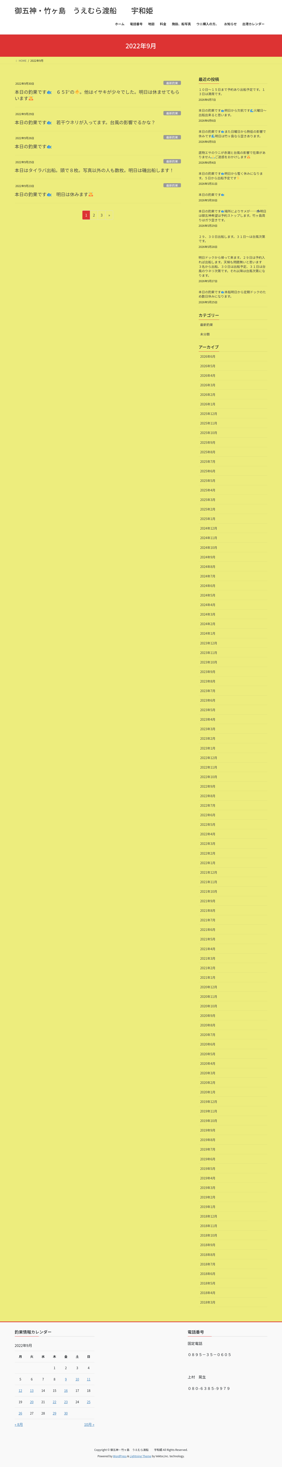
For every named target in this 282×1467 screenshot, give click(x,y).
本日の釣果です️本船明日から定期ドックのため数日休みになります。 (232, 294)
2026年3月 (208, 385)
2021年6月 (208, 929)
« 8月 (19, 1424)
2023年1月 (208, 748)
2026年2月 (208, 394)
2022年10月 (208, 776)
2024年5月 (208, 595)
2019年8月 (208, 1139)
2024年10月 (208, 547)
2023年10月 (208, 662)
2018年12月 (208, 1216)
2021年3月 (208, 958)
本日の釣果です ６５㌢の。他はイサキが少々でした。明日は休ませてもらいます (97, 95)
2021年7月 (208, 920)
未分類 (205, 334)
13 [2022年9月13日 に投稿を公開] (32, 1390)
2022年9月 (208, 786)
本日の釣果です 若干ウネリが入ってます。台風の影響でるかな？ (85, 122)
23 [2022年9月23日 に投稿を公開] (66, 1402)
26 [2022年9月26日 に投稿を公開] (20, 1413)
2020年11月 (208, 996)
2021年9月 (208, 901)
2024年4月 (208, 604)
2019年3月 (208, 1187)
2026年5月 (208, 366)
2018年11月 (208, 1225)
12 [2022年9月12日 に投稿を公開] (20, 1390)
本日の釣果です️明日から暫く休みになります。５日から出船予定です (231, 175)
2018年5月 (208, 1283)
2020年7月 (208, 1034)
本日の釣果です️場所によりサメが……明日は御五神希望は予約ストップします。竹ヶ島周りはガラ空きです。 (233, 215)
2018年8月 (208, 1254)
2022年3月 (208, 843)
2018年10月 (208, 1235)
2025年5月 (208, 480)
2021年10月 (208, 891)
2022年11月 (208, 767)
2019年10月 (208, 1120)
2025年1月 (208, 518)
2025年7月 (208, 461)
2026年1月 (208, 404)
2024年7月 (208, 576)
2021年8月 (208, 910)
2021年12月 (208, 872)
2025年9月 (208, 442)
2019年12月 (208, 1101)
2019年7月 (208, 1149)
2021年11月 (208, 882)
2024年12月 (208, 528)
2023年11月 (208, 652)
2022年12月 (208, 757)
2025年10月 (208, 432)
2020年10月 (208, 1006)
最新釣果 (172, 83)
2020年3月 (208, 1073)
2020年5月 (208, 1054)
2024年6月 (208, 585)
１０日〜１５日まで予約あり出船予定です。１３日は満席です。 (232, 91)
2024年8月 (208, 566)
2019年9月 (208, 1130)
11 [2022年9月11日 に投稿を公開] (89, 1379)
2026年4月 (208, 375)
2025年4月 (208, 490)
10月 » (89, 1424)
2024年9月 (208, 557)
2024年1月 (208, 633)
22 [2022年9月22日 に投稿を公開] (54, 1402)
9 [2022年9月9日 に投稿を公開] (66, 1379)
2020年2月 (208, 1082)
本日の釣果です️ (211, 194)
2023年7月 (208, 690)
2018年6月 (208, 1273)
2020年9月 (208, 1015)
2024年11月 (208, 537)
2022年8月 (208, 796)
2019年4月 (208, 1178)
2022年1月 (208, 862)
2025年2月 (208, 509)
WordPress (120, 1456)
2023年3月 (208, 729)
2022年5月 (208, 824)
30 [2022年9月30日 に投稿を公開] (66, 1413)
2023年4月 (208, 719)
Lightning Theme (140, 1456)
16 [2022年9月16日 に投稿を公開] (66, 1390)
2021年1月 (208, 977)
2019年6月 (208, 1159)
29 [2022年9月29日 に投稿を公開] (54, 1413)
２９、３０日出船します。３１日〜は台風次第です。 (232, 238)
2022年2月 (208, 853)
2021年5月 (208, 939)
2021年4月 (208, 949)
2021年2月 (208, 968)
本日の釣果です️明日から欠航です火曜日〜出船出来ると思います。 (233, 112)
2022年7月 (208, 805)
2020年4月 (208, 1063)
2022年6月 (208, 815)
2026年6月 (208, 356)
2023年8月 (208, 681)
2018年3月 (208, 1302)
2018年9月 (208, 1245)
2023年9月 (208, 671)
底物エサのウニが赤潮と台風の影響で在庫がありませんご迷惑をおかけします (232, 154)
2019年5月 (208, 1168)
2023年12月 (208, 643)
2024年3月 (208, 614)
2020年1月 (208, 1092)
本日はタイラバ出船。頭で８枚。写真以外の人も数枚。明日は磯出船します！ (94, 170)
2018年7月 (208, 1264)
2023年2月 (208, 738)
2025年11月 (208, 423)
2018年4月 (208, 1292)
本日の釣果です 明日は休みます (54, 194)
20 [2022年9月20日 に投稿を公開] (32, 1402)
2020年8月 (208, 1025)
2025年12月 (208, 413)
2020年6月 (208, 1044)
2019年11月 (208, 1111)
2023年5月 (208, 710)
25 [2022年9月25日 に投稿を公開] (89, 1402)
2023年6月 (208, 700)
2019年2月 (208, 1197)
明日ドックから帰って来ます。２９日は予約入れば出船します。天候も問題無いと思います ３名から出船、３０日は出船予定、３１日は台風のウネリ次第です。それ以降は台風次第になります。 (232, 266)
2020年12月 (208, 987)
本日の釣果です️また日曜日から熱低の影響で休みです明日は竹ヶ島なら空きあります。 (232, 133)
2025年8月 (208, 452)
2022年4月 (208, 834)
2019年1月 (208, 1206)
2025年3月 (208, 499)
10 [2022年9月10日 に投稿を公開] (77, 1379)
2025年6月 (208, 471)
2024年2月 (208, 623)
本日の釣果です (33, 146)
